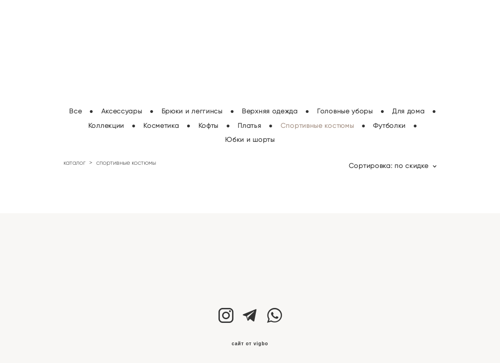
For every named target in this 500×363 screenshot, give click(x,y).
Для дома (408, 108)
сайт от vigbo (250, 341)
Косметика (161, 123)
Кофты (208, 123)
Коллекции (106, 123)
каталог (74, 159)
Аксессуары (121, 108)
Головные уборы (345, 108)
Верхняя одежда (270, 108)
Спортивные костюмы (317, 123)
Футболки (389, 123)
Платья (249, 123)
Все (75, 108)
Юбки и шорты (250, 137)
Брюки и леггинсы (192, 108)
